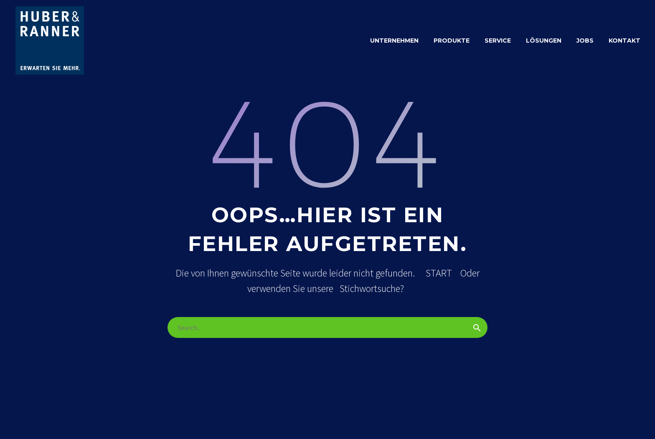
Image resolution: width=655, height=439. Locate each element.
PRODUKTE (452, 40)
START (439, 272)
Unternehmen (394, 40)
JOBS (585, 40)
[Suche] (327, 327)
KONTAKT (624, 40)
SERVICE (498, 40)
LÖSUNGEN (543, 40)
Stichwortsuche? (372, 288)
